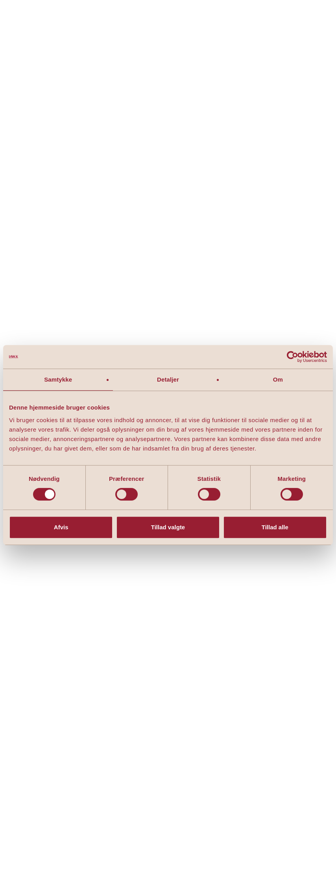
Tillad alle (275, 527)
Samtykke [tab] (58, 379)
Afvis (61, 527)
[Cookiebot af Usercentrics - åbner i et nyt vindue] (292, 357)
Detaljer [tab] (168, 379)
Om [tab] (278, 379)
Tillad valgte (168, 527)
